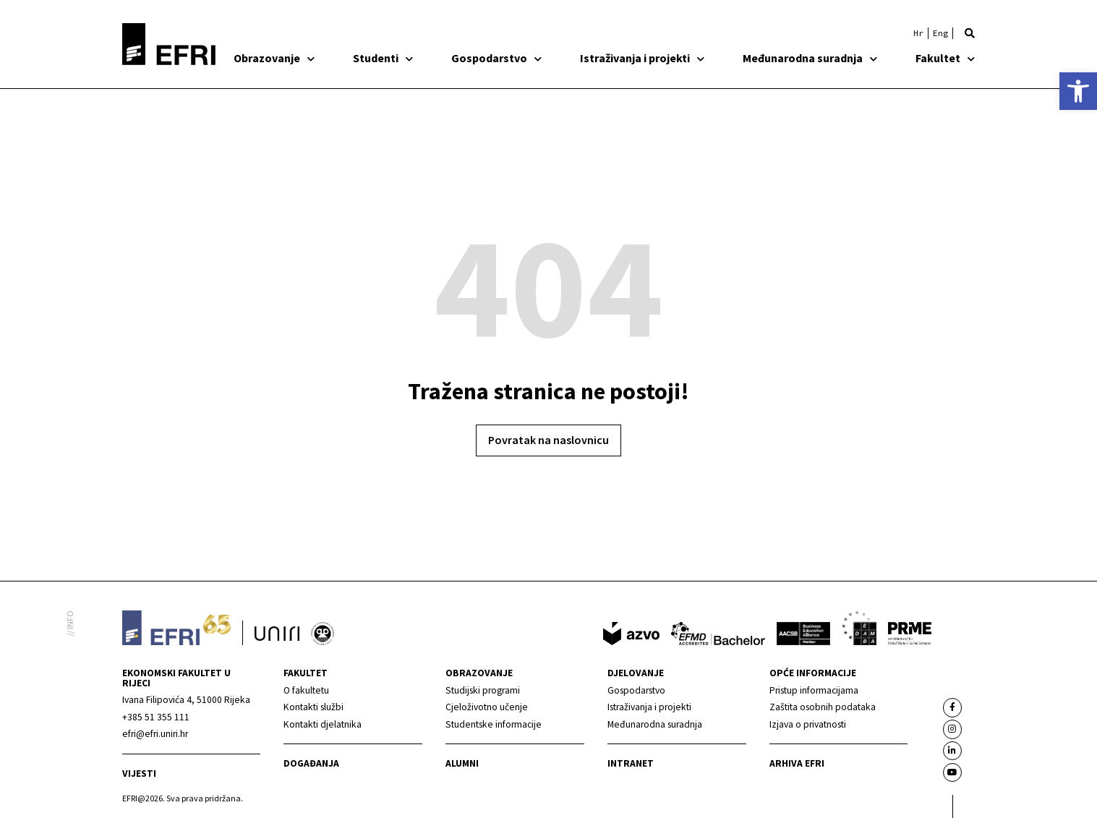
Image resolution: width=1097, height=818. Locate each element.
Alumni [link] (462, 763)
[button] (970, 33)
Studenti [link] (383, 58)
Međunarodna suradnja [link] (810, 58)
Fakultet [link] (945, 58)
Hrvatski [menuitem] (918, 33)
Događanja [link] (311, 763)
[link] (1078, 91)
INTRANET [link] (630, 763)
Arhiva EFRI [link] (796, 763)
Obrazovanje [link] (274, 58)
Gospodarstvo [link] (496, 58)
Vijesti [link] (139, 773)
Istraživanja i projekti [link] (642, 58)
